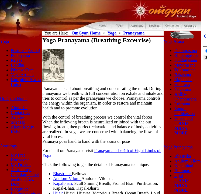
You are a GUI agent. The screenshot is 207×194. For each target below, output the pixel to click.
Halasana (182, 84)
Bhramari (182, 170)
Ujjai (178, 175)
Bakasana (182, 74)
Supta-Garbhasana (184, 111)
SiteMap (18, 122)
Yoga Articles (22, 74)
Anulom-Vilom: (67, 178)
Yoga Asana (174, 41)
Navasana (182, 89)
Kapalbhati (183, 166)
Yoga (4, 41)
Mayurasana (184, 65)
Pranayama (20, 55)
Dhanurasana (185, 50)
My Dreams (21, 164)
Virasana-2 (183, 118)
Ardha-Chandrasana (185, 96)
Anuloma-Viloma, (97, 178)
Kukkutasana (185, 60)
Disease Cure (22, 70)
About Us (19, 107)
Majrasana (183, 79)
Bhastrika (182, 156)
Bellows (79, 173)
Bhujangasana (186, 55)
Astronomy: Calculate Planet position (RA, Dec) (25, 176)
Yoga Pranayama (178, 147)
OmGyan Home (13, 98)
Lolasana (182, 104)
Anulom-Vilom (187, 161)
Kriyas (16, 60)
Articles (18, 117)
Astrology (8, 146)
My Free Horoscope (20, 157)
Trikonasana (185, 70)
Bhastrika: (62, 173)
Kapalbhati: (63, 183)
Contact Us (20, 112)
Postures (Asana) (25, 50)
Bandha (17, 65)
